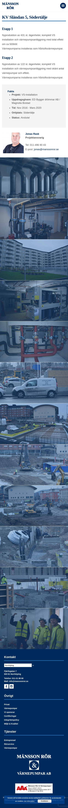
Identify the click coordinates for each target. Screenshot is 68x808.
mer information (29, 801)
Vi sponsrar (9, 712)
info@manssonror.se (18, 681)
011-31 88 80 (17, 678)
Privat (7, 704)
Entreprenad (9, 740)
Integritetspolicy (11, 720)
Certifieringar (10, 716)
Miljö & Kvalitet (11, 724)
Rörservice (9, 744)
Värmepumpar (10, 708)
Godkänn (44, 801)
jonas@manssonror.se (46, 149)
